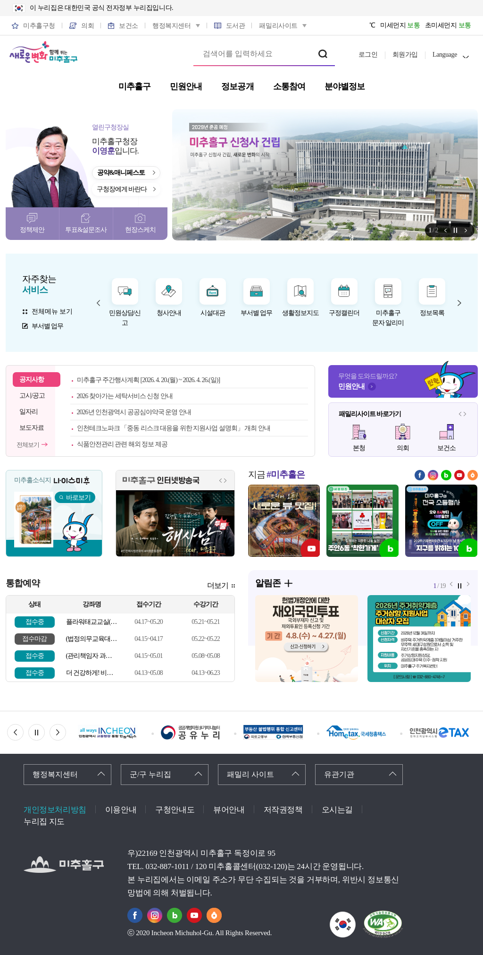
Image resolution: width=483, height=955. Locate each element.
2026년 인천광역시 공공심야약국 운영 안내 (134, 412)
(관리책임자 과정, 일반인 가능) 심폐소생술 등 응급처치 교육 (91, 655)
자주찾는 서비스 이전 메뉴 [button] (98, 303)
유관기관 (339, 774)
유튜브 (459, 475)
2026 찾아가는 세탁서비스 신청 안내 (125, 396)
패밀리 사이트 (250, 774)
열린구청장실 (110, 127)
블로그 (446, 475)
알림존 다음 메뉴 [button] (466, 230)
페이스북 (420, 475)
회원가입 (405, 54)
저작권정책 (283, 809)
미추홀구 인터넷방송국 (161, 481)
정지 (456, 230)
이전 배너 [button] (23, 732)
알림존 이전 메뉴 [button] (445, 230)
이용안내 (120, 809)
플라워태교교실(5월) (91, 621)
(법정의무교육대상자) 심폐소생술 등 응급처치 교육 (91, 638)
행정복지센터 (55, 774)
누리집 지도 (44, 821)
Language (445, 54)
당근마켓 (472, 475)
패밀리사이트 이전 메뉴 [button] (460, 413)
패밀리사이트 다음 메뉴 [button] (465, 413)
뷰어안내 (228, 809)
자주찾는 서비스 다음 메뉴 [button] (459, 303)
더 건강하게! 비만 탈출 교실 (91, 672)
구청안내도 (174, 809)
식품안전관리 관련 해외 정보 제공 (122, 444)
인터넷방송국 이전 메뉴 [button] (220, 480)
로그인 (368, 54)
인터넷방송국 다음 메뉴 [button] (225, 480)
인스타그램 (433, 475)
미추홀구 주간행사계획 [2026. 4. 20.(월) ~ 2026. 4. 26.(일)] (148, 380)
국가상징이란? (355, 917)
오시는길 (337, 809)
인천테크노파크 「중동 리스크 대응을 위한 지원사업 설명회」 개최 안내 (173, 428)
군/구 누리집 (150, 774)
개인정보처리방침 (55, 809)
